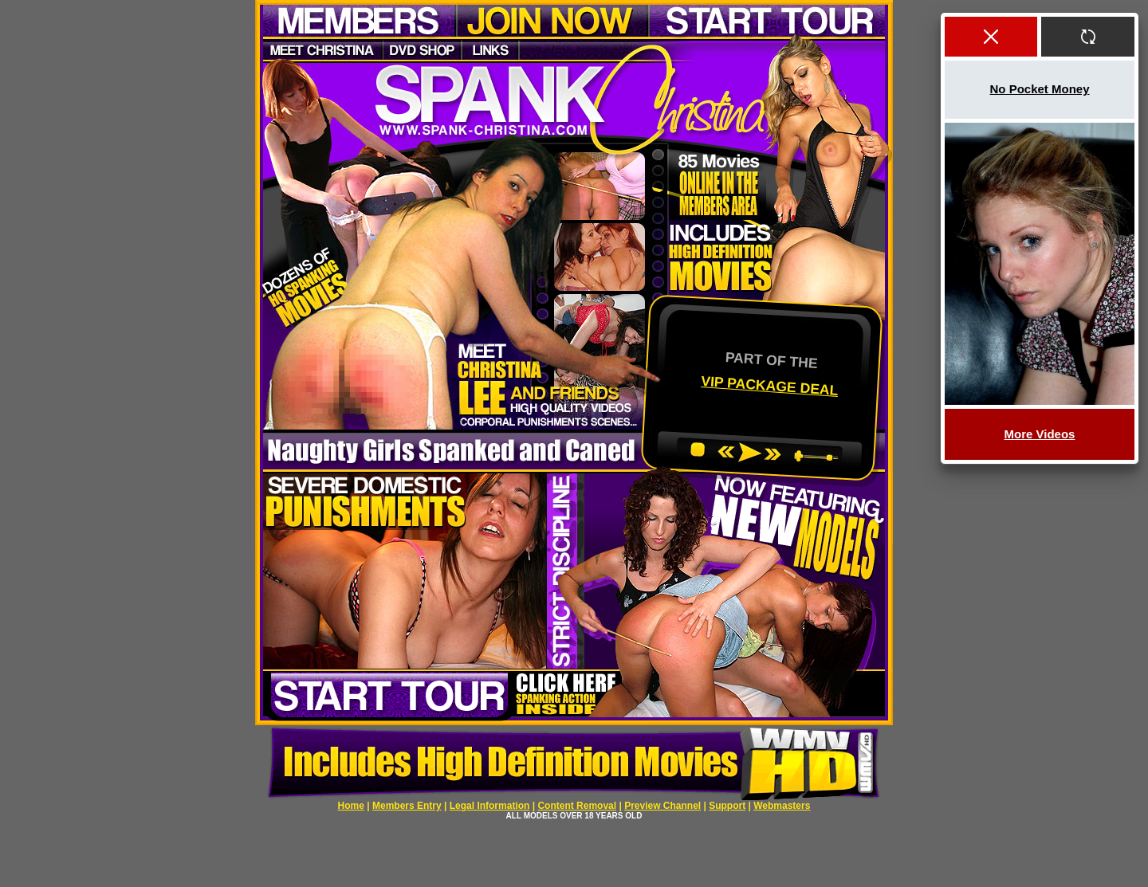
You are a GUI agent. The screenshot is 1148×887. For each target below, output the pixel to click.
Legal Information (490, 805)
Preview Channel (662, 805)
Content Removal (576, 805)
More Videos (1040, 434)
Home (351, 805)
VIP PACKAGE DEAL (770, 385)
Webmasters (781, 805)
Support (727, 805)
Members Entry (407, 805)
